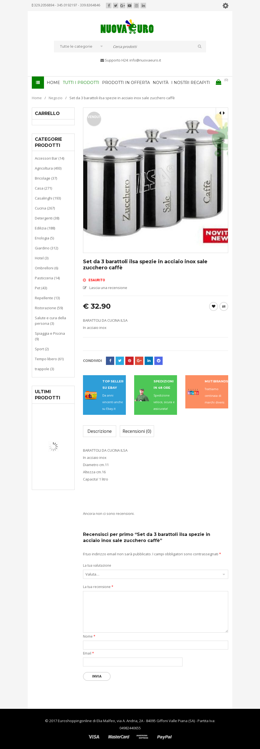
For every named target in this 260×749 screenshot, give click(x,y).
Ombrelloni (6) (46, 267)
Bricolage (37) (46, 178)
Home (37, 97)
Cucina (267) (45, 208)
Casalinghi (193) (48, 198)
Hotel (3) (41, 257)
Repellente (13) (47, 297)
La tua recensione (98, 586)
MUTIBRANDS (216, 381)
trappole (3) (44, 368)
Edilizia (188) (45, 228)
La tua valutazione (97, 565)
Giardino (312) (46, 248)
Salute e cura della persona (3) (50, 320)
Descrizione (99, 431)
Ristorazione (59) (49, 307)
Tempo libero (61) (49, 358)
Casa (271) (43, 188)
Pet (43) (41, 287)
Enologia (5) (44, 238)
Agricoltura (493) (48, 168)
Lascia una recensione (108, 287)
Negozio (56, 97)
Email (88, 653)
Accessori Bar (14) (49, 158)
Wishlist (213, 306)
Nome (89, 636)
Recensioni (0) (137, 431)
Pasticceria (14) (47, 277)
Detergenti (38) (47, 218)
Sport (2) (42, 348)
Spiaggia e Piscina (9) (50, 336)
